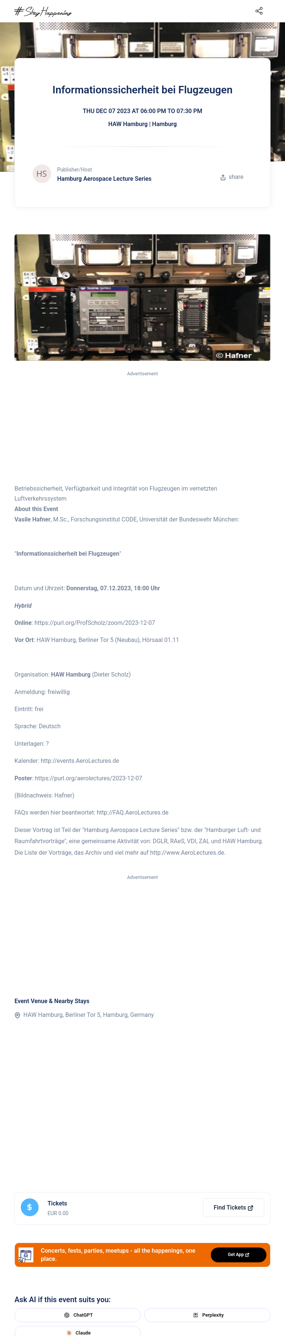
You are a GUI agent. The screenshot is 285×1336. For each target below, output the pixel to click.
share (232, 176)
